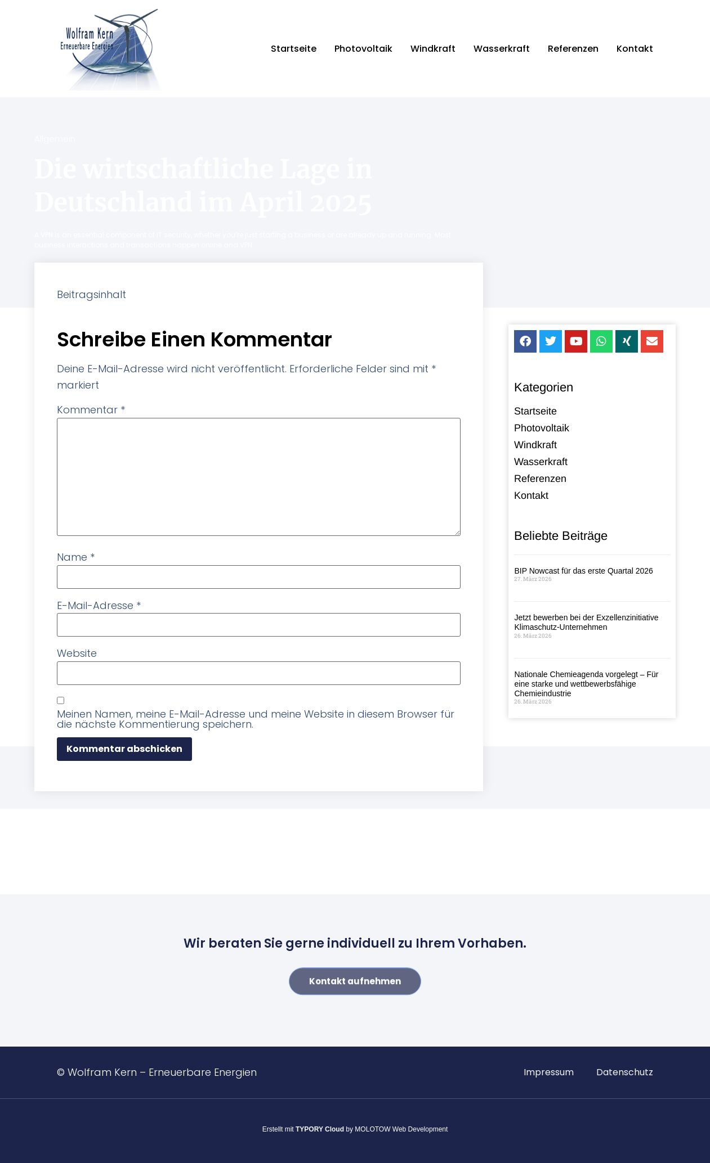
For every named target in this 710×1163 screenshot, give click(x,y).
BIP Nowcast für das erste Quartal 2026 (583, 571)
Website (77, 653)
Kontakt (635, 48)
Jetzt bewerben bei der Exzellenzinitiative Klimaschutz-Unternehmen (586, 623)
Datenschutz (624, 1072)
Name (76, 557)
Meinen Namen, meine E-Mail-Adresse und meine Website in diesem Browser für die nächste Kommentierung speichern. (255, 719)
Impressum (549, 1072)
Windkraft (433, 48)
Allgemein (54, 139)
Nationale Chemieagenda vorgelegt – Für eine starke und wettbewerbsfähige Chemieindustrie (586, 685)
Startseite (293, 48)
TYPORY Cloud (320, 1129)
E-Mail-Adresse (99, 606)
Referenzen (573, 48)
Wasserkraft (502, 48)
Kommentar (91, 410)
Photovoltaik (363, 48)
